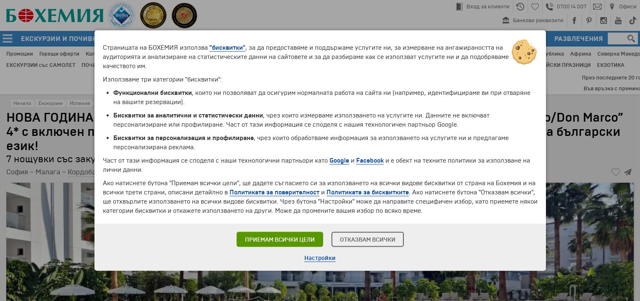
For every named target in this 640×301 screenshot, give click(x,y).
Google (339, 160)
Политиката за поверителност (274, 192)
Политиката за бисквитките (367, 192)
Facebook (370, 160)
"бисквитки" (227, 47)
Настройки (320, 258)
